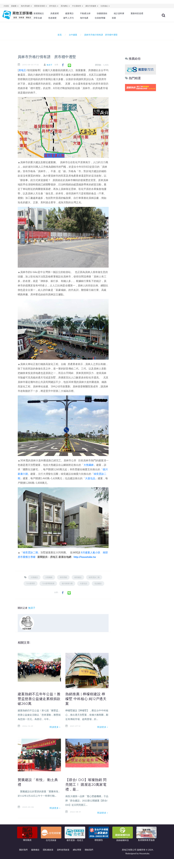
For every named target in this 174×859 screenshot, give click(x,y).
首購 (114, 18)
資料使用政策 (63, 849)
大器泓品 (90, 478)
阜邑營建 (63, 577)
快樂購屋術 (102, 13)
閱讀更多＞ (55, 727)
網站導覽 (77, 849)
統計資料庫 (119, 13)
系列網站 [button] (65, 6)
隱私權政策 (48, 849)
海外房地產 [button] (26, 6)
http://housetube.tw (85, 556)
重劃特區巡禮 (137, 13)
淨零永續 (38, 18)
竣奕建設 (77, 577)
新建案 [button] (14, 6)
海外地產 (84, 18)
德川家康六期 (67, 583)
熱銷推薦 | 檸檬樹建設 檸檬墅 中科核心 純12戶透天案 (86, 699)
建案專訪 (69, 13)
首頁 (59, 34)
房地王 (22, 70)
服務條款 (35, 849)
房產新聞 (54, 13)
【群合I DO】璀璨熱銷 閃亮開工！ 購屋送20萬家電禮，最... (86, 784)
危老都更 (52, 18)
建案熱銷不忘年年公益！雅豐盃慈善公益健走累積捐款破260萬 (39, 699)
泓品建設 (98, 583)
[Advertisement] (140, 137)
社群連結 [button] (105, 6)
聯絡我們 (89, 849)
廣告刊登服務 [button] (91, 6)
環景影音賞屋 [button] (40, 6)
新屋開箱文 (39, 13)
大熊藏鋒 (89, 464)
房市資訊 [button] (53, 6)
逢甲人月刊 (68, 18)
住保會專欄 (100, 18)
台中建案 (73, 34)
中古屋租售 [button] (77, 6)
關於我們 (23, 849)
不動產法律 (85, 13)
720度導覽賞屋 (48, 583)
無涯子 (49, 65)
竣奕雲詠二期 (30, 552)
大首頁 (6, 6)
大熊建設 (34, 577)
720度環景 (30, 583)
